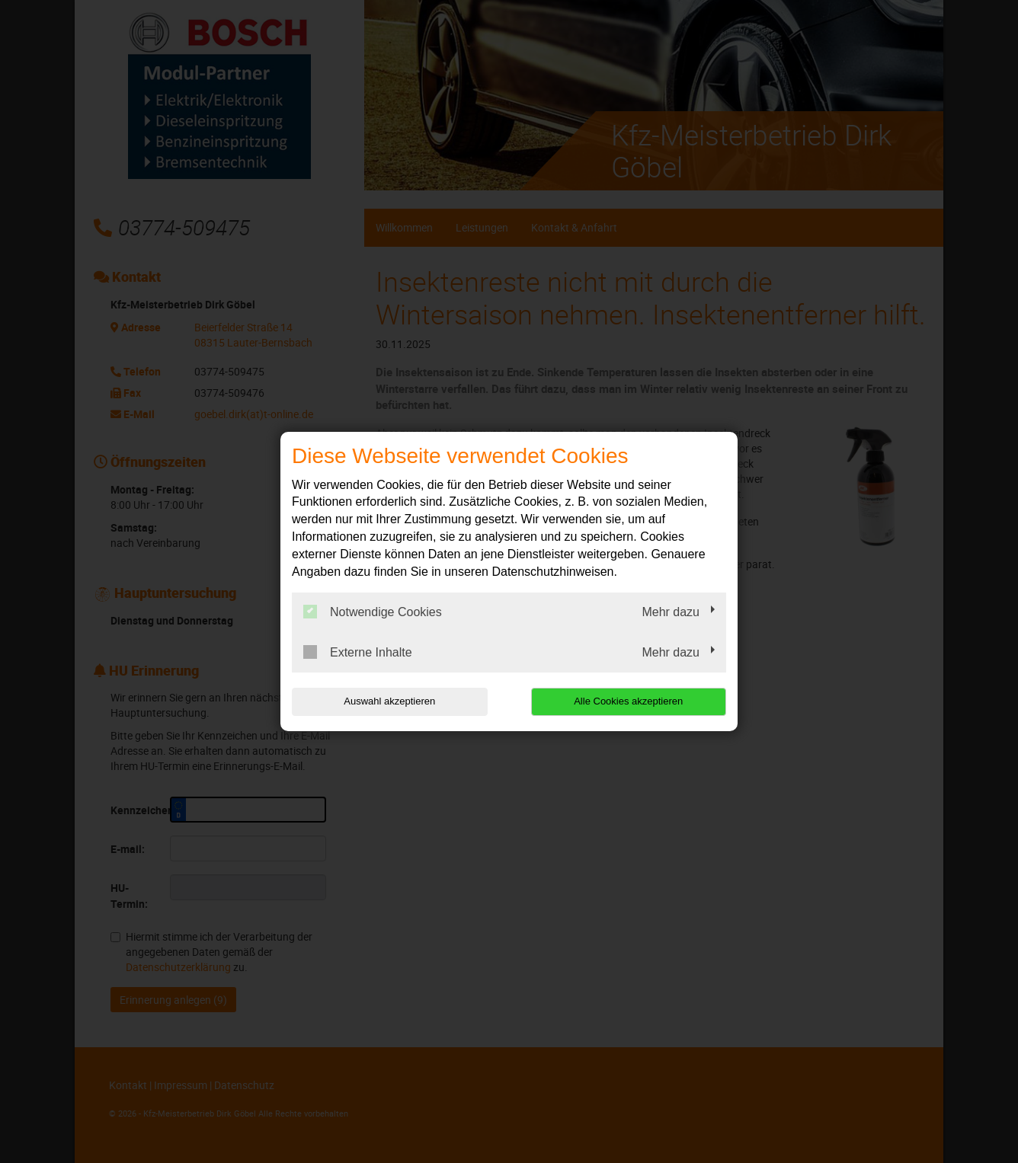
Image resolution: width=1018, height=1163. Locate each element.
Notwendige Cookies (372, 611)
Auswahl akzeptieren (389, 701)
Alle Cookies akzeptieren (628, 701)
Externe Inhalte (357, 652)
